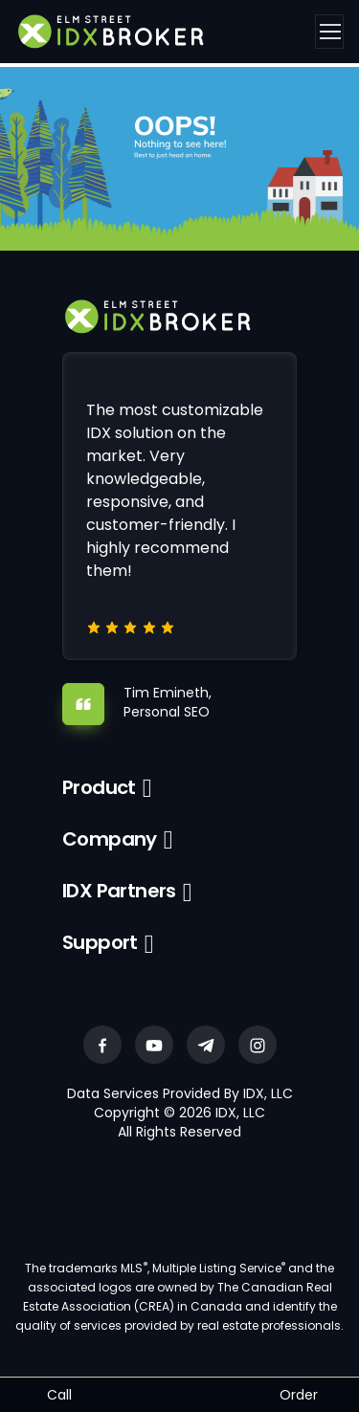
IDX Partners (119, 890)
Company (109, 839)
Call (59, 1394)
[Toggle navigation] (329, 31)
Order (299, 1394)
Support (100, 942)
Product (99, 787)
